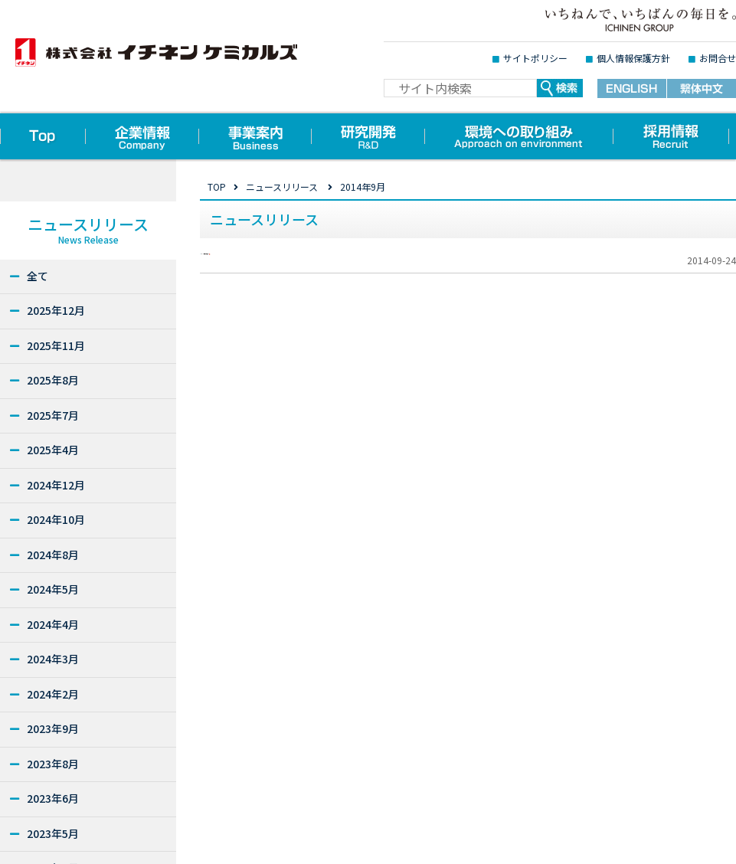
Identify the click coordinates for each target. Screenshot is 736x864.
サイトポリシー (535, 57)
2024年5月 (53, 589)
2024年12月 (56, 485)
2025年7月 (53, 415)
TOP (217, 186)
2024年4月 (53, 624)
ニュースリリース (282, 186)
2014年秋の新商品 (271, 270)
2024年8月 (53, 554)
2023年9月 (53, 728)
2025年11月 (56, 345)
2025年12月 (56, 310)
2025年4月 (53, 449)
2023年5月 (53, 833)
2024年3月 (53, 658)
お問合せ (717, 57)
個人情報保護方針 (633, 57)
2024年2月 (53, 694)
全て (37, 275)
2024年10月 (56, 519)
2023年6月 (53, 798)
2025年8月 (53, 380)
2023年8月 (53, 763)
